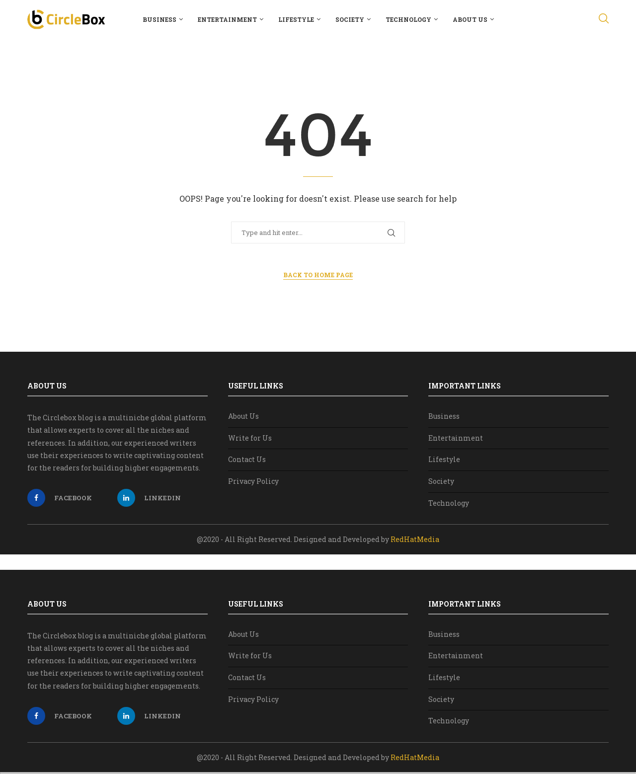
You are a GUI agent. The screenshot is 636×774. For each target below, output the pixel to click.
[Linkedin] (160, 498)
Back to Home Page (318, 275)
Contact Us (247, 459)
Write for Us (250, 438)
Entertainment (227, 19)
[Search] (604, 19)
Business (159, 19)
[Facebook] (70, 498)
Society (349, 19)
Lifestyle (296, 19)
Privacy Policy (253, 481)
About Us (470, 19)
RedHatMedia (415, 539)
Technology (408, 19)
